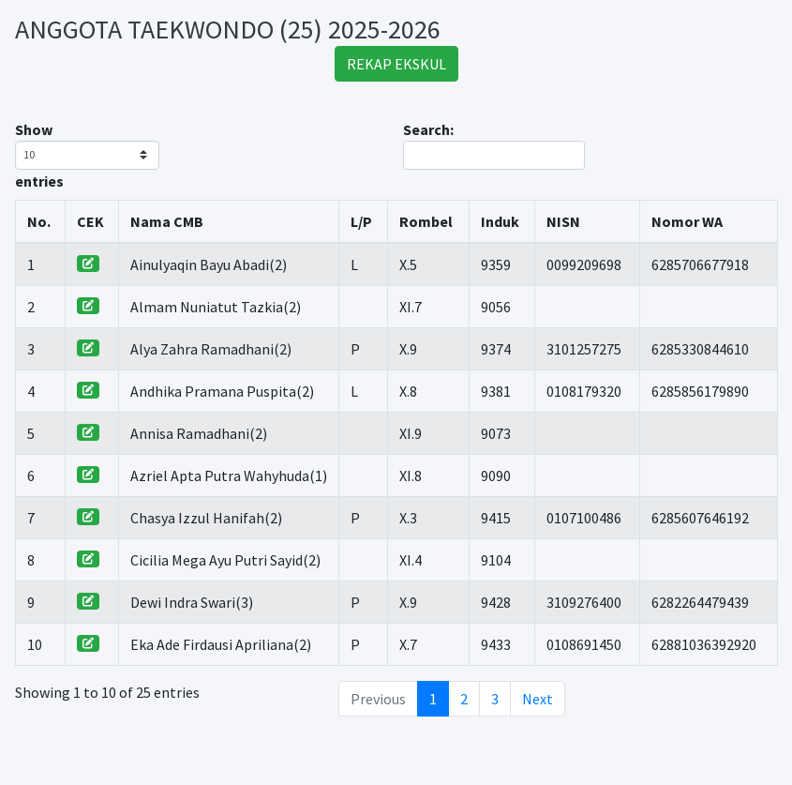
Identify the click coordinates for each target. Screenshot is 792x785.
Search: (494, 145)
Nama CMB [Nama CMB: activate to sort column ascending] (166, 221)
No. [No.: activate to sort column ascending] (39, 221)
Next (537, 698)
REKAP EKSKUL (396, 63)
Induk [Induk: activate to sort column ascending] (500, 221)
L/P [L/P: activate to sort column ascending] (361, 221)
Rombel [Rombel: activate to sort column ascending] (426, 221)
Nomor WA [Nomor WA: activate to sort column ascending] (687, 221)
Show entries (87, 155)
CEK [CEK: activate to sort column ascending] (90, 221)
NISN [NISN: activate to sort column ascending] (563, 221)
